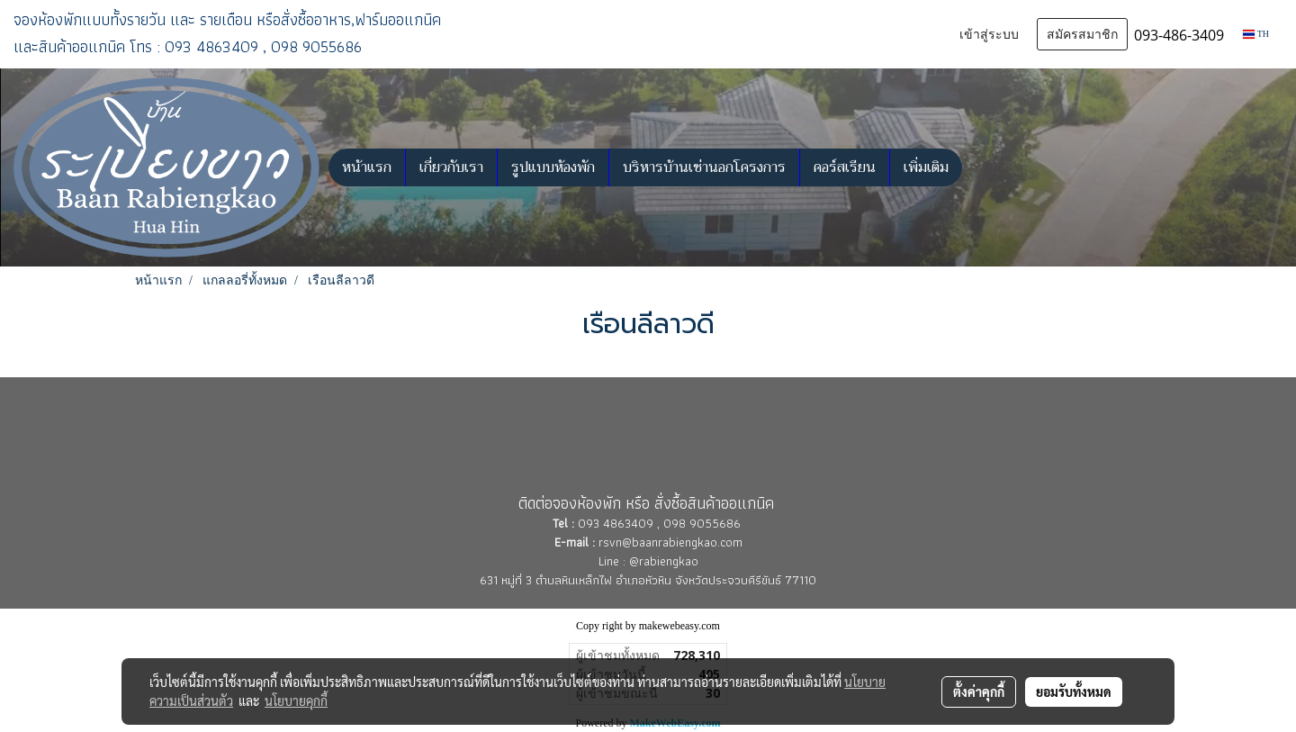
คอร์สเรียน (845, 167)
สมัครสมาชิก (1082, 34)
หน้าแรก (367, 167)
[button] (978, 167)
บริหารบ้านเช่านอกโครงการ (704, 167)
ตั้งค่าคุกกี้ (978, 691)
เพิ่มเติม (926, 167)
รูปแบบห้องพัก (553, 167)
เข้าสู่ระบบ (989, 34)
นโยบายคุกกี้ (296, 700)
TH (1256, 34)
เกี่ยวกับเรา (451, 167)
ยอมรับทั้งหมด (1074, 691)
